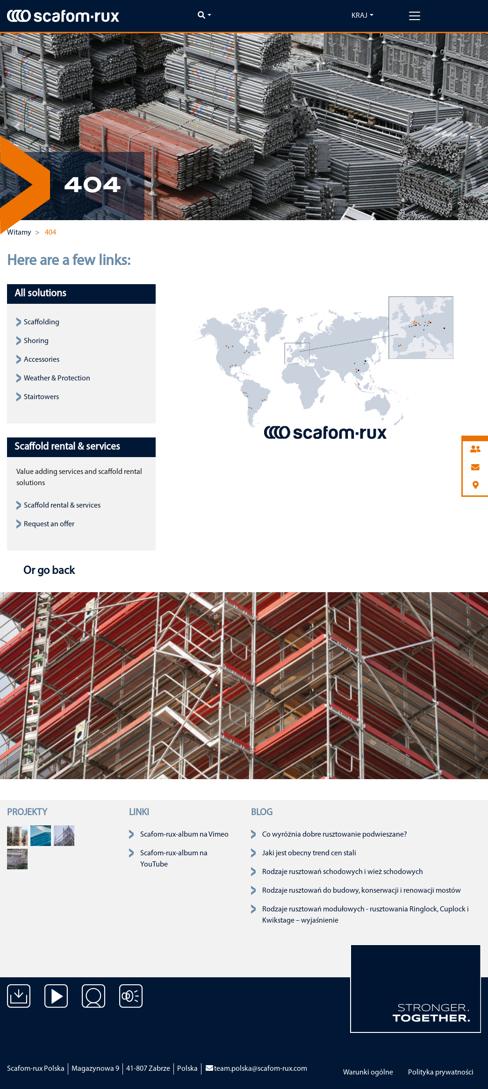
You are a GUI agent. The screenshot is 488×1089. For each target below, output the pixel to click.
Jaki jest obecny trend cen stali (309, 853)
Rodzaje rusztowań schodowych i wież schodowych (342, 872)
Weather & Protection (57, 378)
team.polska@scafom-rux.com (256, 1069)
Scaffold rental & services (62, 505)
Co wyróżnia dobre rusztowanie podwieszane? (334, 834)
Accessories (41, 360)
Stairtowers (41, 397)
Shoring (36, 341)
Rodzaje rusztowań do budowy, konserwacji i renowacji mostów (361, 891)
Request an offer (49, 524)
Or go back (47, 571)
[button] (17, 126)
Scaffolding (41, 322)
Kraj (359, 16)
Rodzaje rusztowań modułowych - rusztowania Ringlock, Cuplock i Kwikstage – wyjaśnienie (365, 915)
